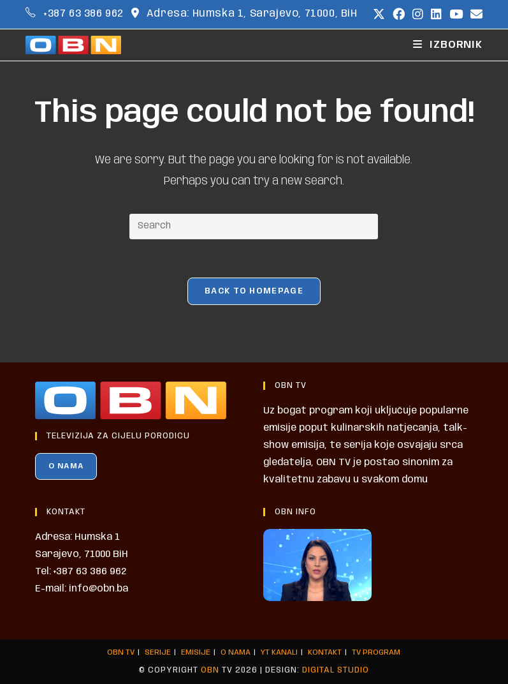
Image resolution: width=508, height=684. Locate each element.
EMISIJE (195, 652)
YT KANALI (279, 652)
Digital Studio (335, 670)
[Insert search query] (253, 226)
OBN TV (120, 652)
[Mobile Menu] (448, 45)
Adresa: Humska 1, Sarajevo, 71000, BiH (252, 13)
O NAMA (65, 466)
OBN (210, 670)
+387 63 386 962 (83, 13)
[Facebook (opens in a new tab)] (399, 15)
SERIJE (158, 652)
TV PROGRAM (376, 652)
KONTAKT (325, 652)
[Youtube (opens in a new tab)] (456, 15)
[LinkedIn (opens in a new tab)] (436, 15)
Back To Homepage (254, 291)
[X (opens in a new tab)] (379, 15)
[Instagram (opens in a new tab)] (418, 15)
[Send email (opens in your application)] (475, 15)
